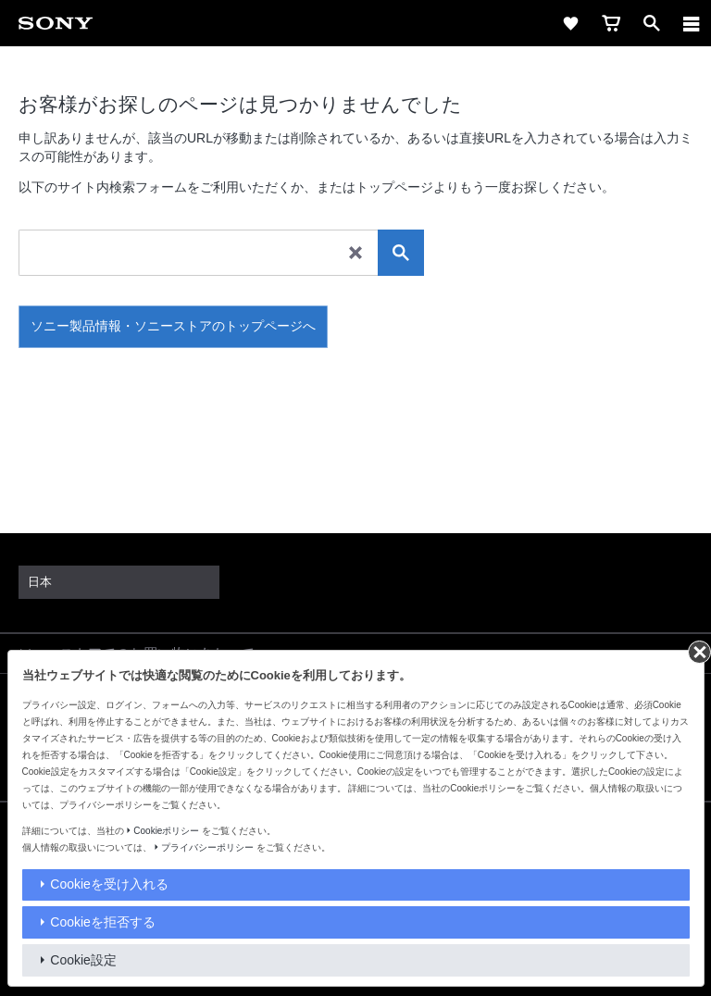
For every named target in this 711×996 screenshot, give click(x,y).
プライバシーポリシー (207, 847)
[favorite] (570, 23)
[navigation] (691, 23)
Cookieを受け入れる (109, 884)
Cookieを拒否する (103, 922)
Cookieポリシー (166, 831)
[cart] (611, 23)
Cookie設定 (83, 959)
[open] (651, 23)
